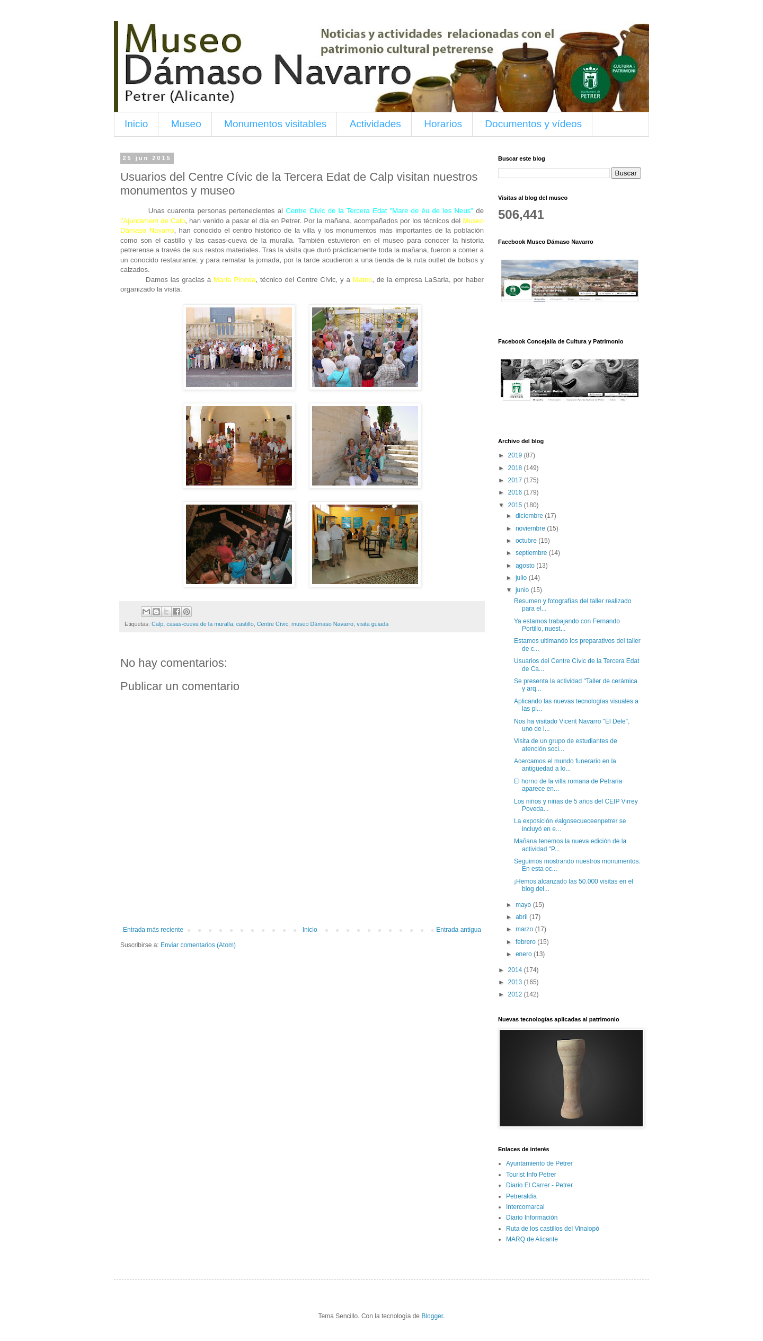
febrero (526, 942)
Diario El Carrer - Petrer (539, 1185)
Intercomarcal (525, 1207)
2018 (516, 468)
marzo (525, 929)
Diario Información (531, 1217)
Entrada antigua (458, 929)
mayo (524, 904)
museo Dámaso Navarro (322, 624)
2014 (516, 970)
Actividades (375, 123)
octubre (527, 540)
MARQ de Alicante (532, 1239)
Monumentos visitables (275, 123)
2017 (516, 480)
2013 (516, 982)
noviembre (531, 528)
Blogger (432, 1316)
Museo (186, 123)
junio (523, 590)
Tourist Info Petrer (531, 1174)
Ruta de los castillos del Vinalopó (552, 1228)
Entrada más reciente (153, 929)
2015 (516, 505)
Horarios (443, 123)
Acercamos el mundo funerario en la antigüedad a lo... (565, 764)
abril (522, 917)
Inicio (136, 123)
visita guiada (372, 624)
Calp (157, 624)
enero (525, 954)
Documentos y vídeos (533, 123)
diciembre (530, 515)
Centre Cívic (272, 624)
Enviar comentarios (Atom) (198, 945)
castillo (245, 624)
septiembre (532, 553)
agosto (526, 565)
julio (522, 577)
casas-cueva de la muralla (199, 624)
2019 (516, 455)
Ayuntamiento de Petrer (539, 1163)
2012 (516, 994)
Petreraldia (521, 1196)
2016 (516, 492)
